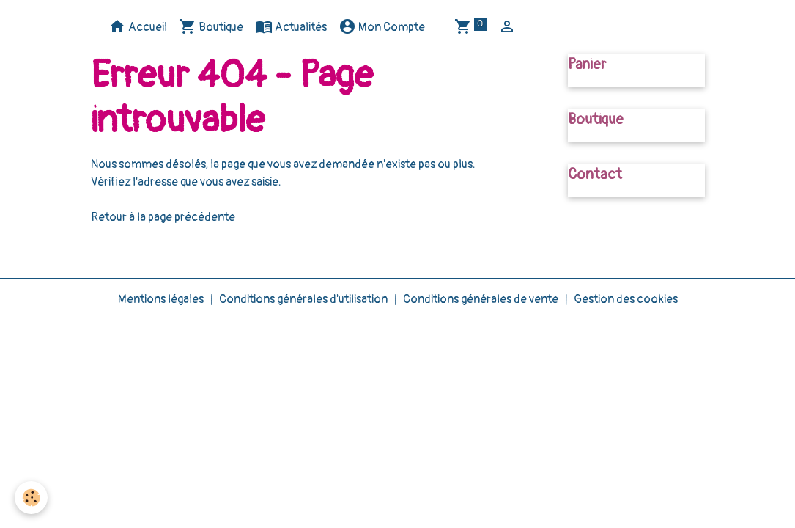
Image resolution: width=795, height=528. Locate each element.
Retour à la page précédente (163, 217)
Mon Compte (382, 26)
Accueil (137, 26)
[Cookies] (31, 497)
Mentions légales (161, 299)
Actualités (291, 26)
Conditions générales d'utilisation (303, 299)
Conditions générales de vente (480, 299)
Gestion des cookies (626, 299)
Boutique (211, 26)
